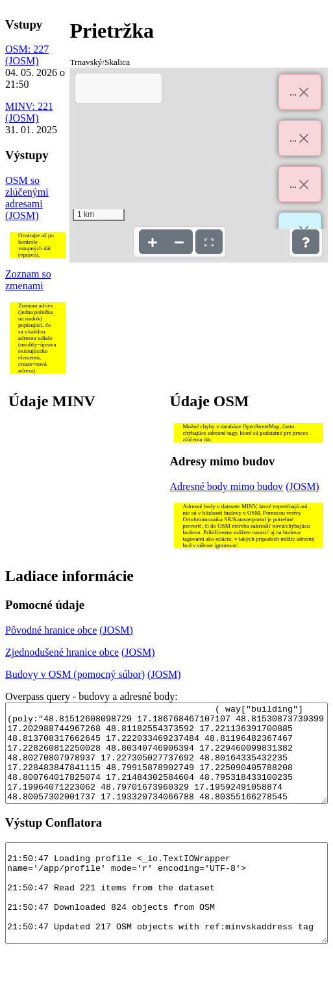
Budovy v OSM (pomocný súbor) (75, 674)
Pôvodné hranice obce (51, 630)
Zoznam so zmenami (28, 279)
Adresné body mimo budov (226, 486)
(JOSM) (22, 60)
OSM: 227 (27, 49)
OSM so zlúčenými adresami (27, 192)
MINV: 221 (29, 106)
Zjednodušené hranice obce (62, 652)
